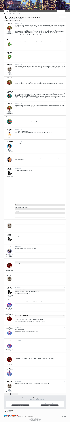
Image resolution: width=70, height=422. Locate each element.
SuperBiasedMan (9, 141)
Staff (14, 13)
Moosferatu (9, 39)
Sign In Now (49, 405)
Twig (9, 299)
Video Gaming (19, 18)
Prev (7, 20)
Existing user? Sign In (56, 1)
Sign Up (63, 1)
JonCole (9, 246)
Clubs (17, 11)
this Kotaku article (25, 215)
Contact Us (37, 418)
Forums (5, 13)
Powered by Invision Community (35, 420)
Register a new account (20, 405)
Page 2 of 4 (21, 20)
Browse (7, 11)
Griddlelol (9, 23)
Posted (18, 23)
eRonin (9, 155)
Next (15, 20)
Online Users (18, 13)
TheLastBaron (9, 91)
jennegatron (9, 64)
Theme (32, 418)
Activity (12, 11)
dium (9, 18)
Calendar (10, 13)
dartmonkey (9, 129)
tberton (9, 259)
